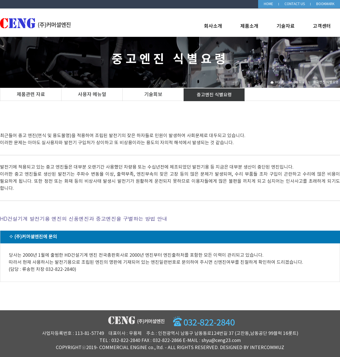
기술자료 (286, 26)
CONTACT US (294, 4)
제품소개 (249, 26)
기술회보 (153, 94)
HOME (268, 4)
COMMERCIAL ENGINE (123, 347)
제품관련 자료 (31, 94)
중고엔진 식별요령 (214, 94)
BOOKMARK (325, 4)
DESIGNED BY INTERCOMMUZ (252, 347)
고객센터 (322, 26)
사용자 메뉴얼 (92, 94)
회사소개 (213, 26)
